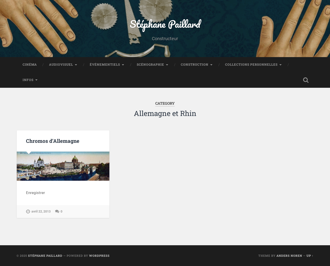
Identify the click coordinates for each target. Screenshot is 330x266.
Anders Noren (289, 255)
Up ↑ (310, 255)
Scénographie (150, 64)
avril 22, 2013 (41, 211)
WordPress (99, 255)
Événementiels (105, 64)
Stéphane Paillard (165, 24)
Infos (28, 80)
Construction (194, 64)
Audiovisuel (61, 64)
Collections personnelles (251, 64)
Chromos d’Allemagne (52, 140)
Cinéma (30, 64)
